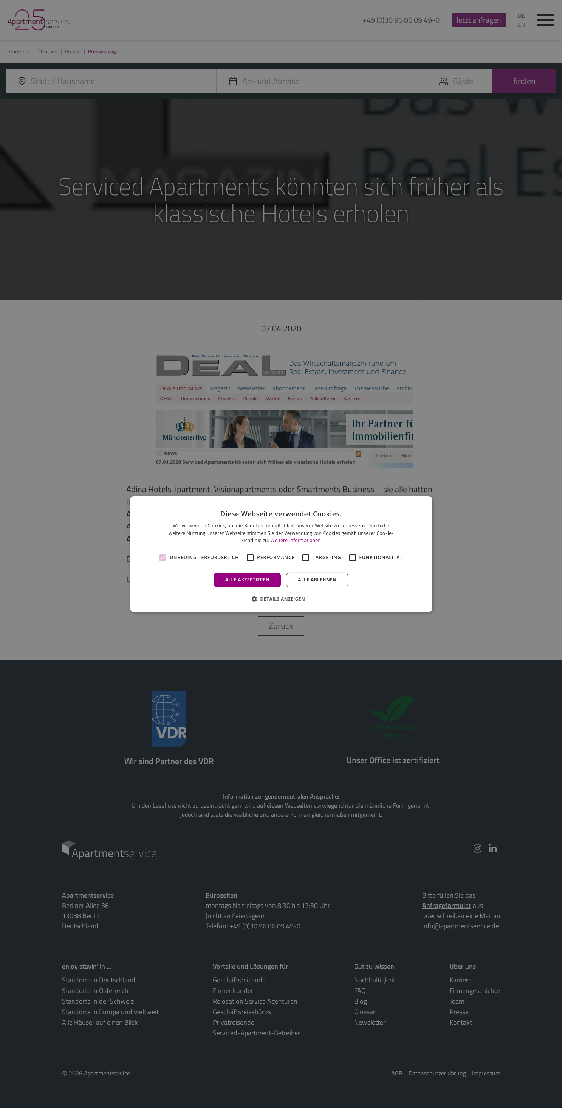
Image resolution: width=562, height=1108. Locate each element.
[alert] (281, 554)
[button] (281, 599)
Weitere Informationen (296, 540)
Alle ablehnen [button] (317, 580)
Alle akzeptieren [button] (247, 580)
